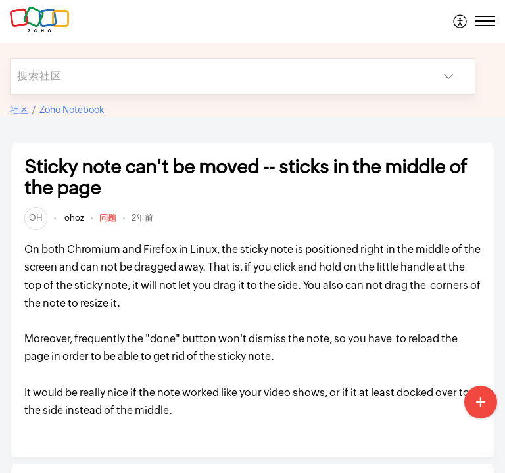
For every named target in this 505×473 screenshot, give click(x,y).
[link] (35, 218)
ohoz (73, 218)
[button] (460, 21)
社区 (19, 109)
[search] (216, 76)
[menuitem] (460, 21)
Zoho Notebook (71, 109)
